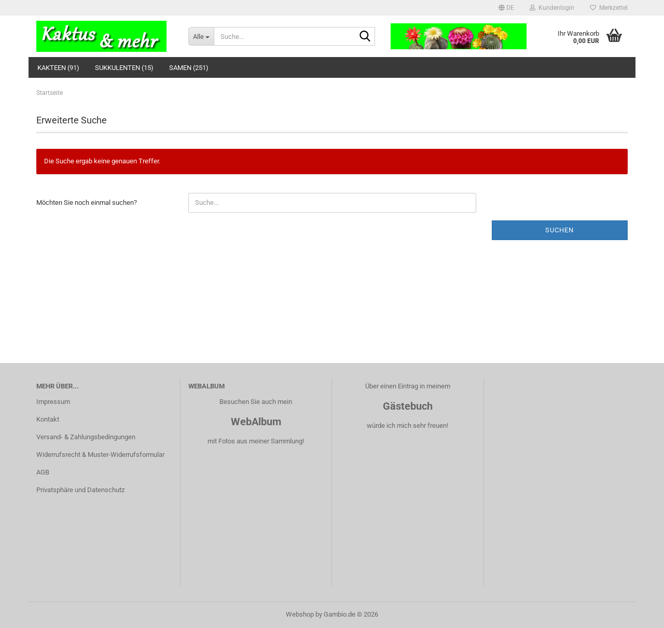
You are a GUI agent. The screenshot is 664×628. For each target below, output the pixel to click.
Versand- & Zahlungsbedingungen (85, 437)
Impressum (53, 402)
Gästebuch (408, 406)
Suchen (559, 230)
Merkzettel (609, 7)
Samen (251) (189, 68)
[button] (506, 8)
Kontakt (47, 419)
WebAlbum (256, 421)
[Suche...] (201, 36)
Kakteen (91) (58, 68)
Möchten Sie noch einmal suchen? (86, 202)
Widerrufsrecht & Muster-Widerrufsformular (100, 454)
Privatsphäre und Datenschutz (80, 490)
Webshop (300, 614)
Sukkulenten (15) (124, 68)
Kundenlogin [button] (552, 7)
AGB (42, 472)
